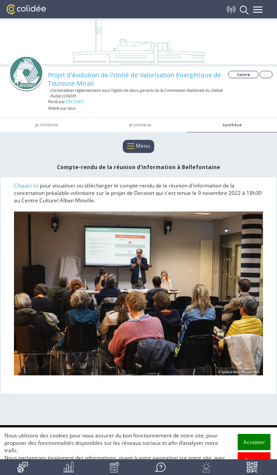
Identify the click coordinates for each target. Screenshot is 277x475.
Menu (138, 146)
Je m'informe (46, 125)
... (266, 74)
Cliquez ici (27, 185)
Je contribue (140, 125)
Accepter (254, 442)
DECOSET (74, 101)
